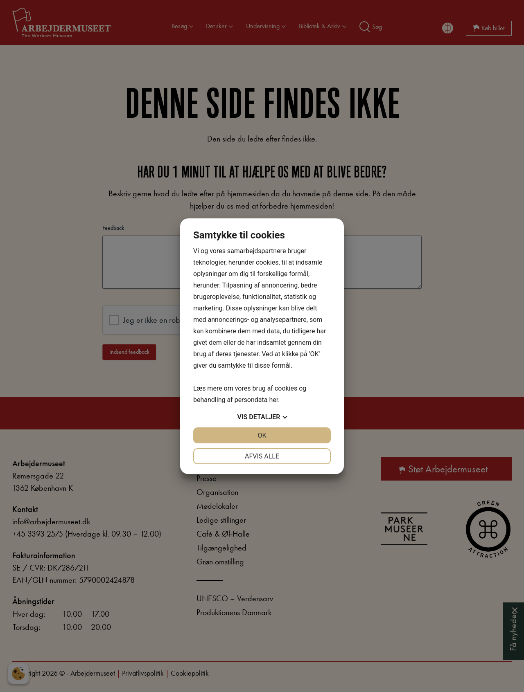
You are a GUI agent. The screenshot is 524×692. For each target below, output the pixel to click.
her (273, 400)
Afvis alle (262, 456)
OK (261, 435)
